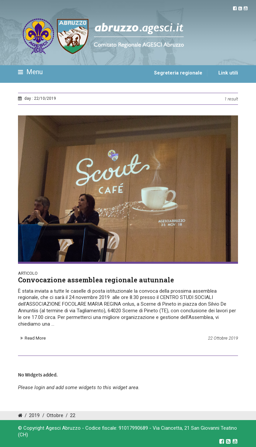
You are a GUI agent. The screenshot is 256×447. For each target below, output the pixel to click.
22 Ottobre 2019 (223, 338)
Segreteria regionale (178, 73)
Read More (35, 338)
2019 (34, 415)
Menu (30, 72)
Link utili (228, 73)
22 (72, 415)
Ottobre (55, 415)
